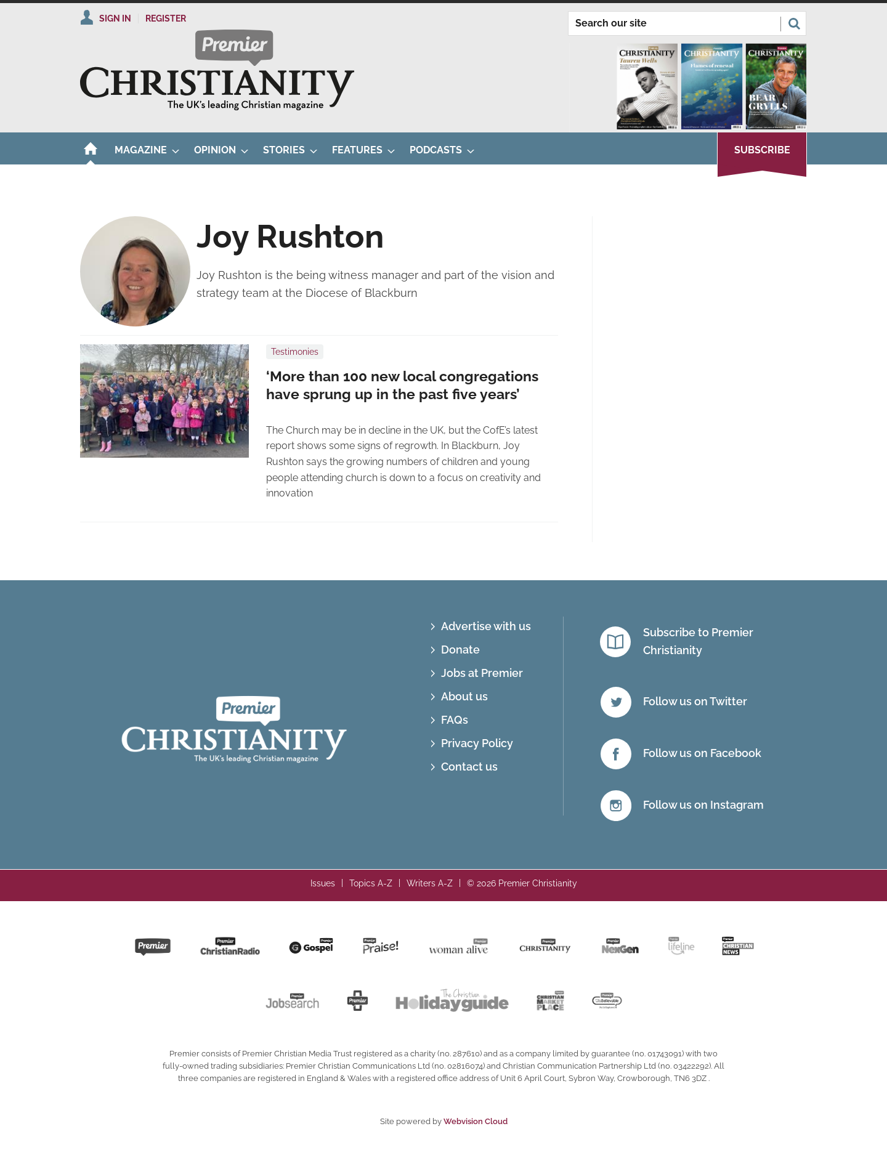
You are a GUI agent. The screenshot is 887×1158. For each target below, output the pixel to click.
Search (794, 23)
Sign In (115, 18)
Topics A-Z (370, 883)
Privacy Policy (477, 743)
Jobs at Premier (482, 672)
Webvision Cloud (476, 1121)
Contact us (469, 766)
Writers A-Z (430, 883)
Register (165, 18)
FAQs (454, 719)
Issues (322, 883)
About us (464, 696)
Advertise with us (486, 626)
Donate (460, 649)
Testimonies (294, 352)
